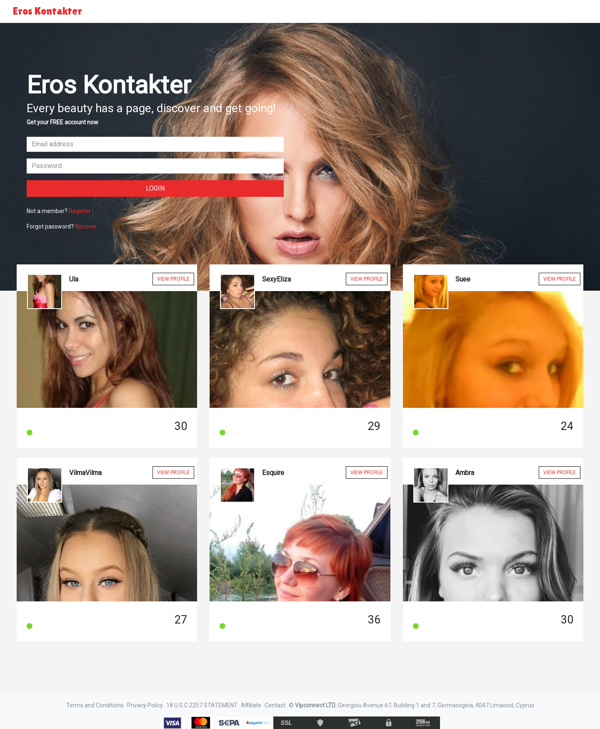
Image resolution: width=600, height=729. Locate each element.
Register (80, 211)
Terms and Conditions (95, 705)
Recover (86, 226)
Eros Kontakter (47, 11)
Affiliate (251, 705)
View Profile (173, 279)
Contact (275, 705)
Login (155, 188)
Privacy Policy (145, 705)
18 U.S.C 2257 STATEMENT (202, 705)
